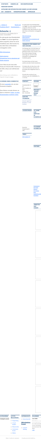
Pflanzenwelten (15, 426)
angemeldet (8, 84)
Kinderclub (14, 4)
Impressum (31, 11)
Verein (11, 77)
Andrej (1, 34)
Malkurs (14, 433)
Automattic (16, 438)
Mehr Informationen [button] (5, 52)
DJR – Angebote (6, 11)
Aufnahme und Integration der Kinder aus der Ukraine (19, 9)
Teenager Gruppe (7, 6)
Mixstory (35, 189)
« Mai (33, 430)
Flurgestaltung (15, 420)
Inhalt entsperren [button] (4, 56)
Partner (36, 146)
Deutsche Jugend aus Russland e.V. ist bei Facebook (26, 102)
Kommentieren (7, 34)
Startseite (4, 4)
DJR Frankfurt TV (26, 136)
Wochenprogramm (27, 4)
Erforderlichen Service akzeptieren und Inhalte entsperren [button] (9, 59)
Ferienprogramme (20, 11)
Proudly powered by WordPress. (28, 438)
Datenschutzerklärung (27, 419)
